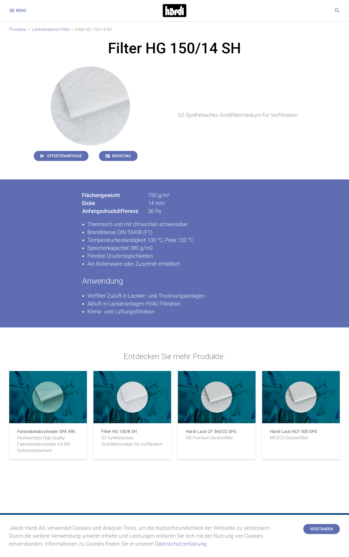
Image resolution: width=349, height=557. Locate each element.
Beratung (121, 156)
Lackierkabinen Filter (51, 29)
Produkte (17, 29)
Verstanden (321, 529)
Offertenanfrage (64, 156)
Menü (17, 10)
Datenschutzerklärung (180, 544)
